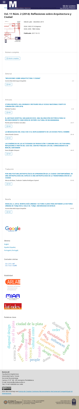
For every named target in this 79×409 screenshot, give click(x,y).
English (6, 244)
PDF (9, 84)
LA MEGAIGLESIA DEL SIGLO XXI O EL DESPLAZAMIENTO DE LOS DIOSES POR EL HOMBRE (37, 132)
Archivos (12, 8)
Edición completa (13, 58)
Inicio (6, 8)
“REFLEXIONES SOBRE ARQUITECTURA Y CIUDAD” (23, 78)
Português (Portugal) (11, 250)
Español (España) (10, 247)
